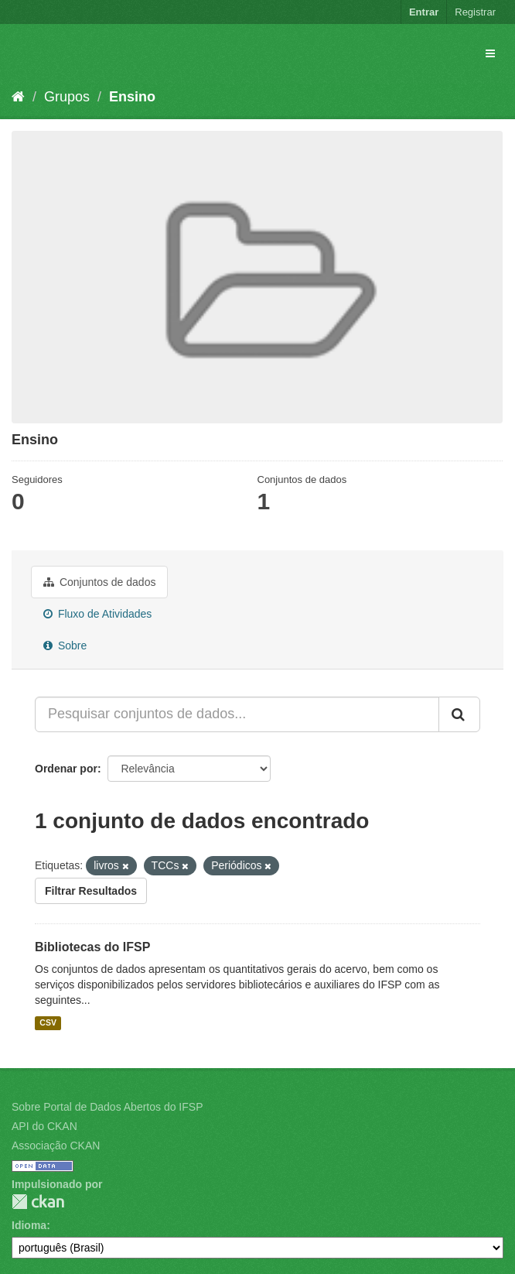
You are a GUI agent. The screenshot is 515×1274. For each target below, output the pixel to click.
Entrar (423, 12)
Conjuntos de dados (99, 582)
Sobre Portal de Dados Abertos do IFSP (107, 1107)
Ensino (132, 96)
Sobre (65, 645)
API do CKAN (44, 1126)
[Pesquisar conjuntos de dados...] (237, 714)
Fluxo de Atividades (97, 614)
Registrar (475, 12)
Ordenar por (66, 768)
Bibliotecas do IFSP (92, 947)
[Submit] (459, 714)
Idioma (29, 1225)
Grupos (67, 96)
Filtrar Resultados (91, 891)
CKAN (38, 1202)
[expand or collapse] (490, 53)
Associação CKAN (56, 1145)
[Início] (18, 96)
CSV (47, 1022)
